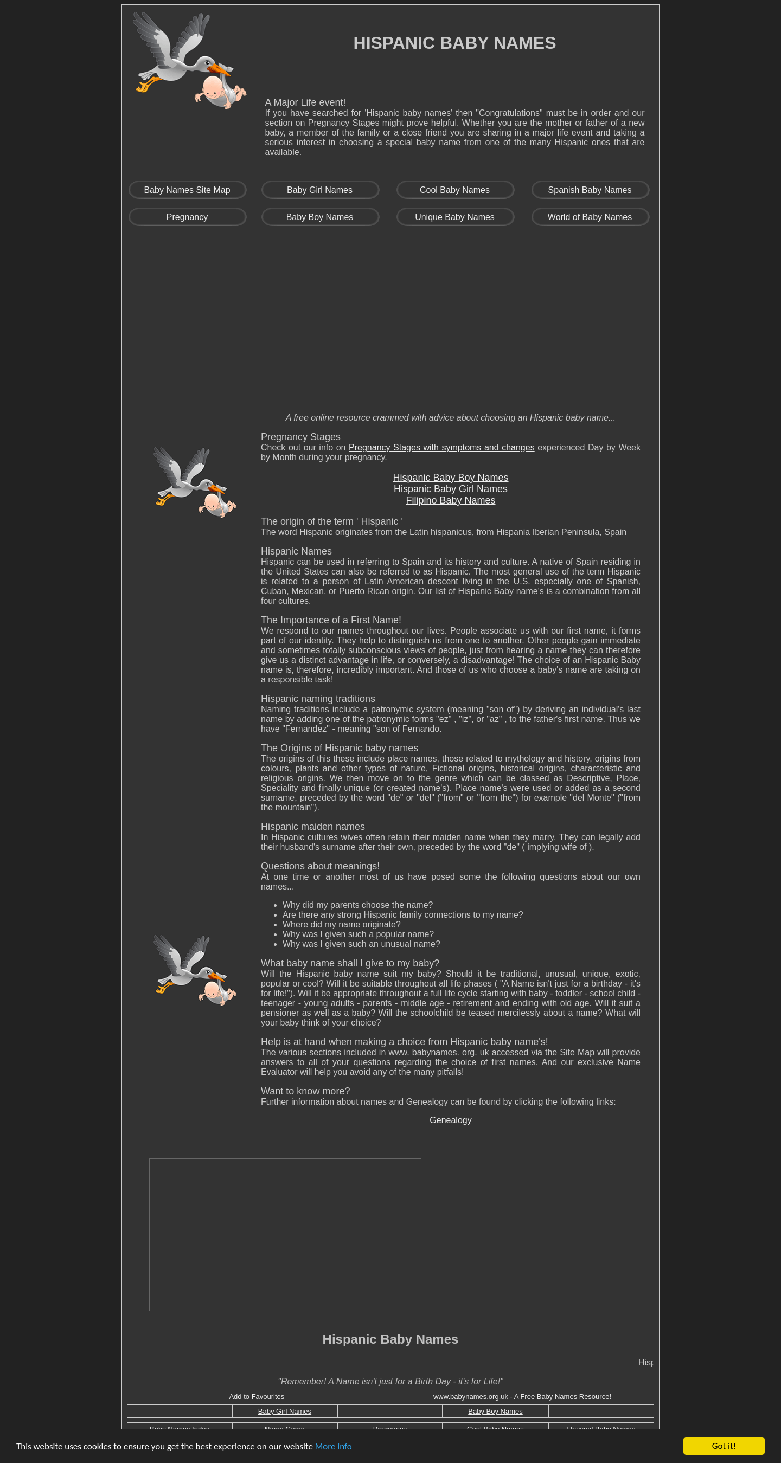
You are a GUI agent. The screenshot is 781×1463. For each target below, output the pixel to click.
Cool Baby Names (455, 190)
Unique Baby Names (455, 217)
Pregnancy (187, 217)
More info (333, 1446)
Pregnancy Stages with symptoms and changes (442, 447)
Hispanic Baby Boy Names (450, 477)
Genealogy (450, 1120)
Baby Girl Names (320, 190)
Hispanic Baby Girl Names (451, 489)
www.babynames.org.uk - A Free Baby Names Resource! (522, 1397)
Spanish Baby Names (590, 190)
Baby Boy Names (320, 217)
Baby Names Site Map (187, 190)
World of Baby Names (590, 217)
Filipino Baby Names (450, 500)
